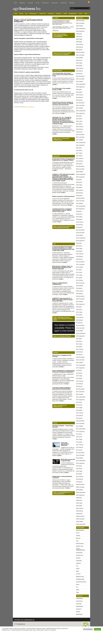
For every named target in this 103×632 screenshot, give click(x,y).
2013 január (79, 386)
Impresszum (63, 2)
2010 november (80, 455)
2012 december (80, 389)
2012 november (80, 391)
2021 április (79, 155)
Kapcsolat (30, 2)
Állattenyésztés (80, 530)
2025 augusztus (80, 31)
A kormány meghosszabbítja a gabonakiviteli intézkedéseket (61, 388)
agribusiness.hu (21, 624)
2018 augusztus (80, 240)
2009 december (80, 484)
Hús (77, 566)
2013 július (79, 370)
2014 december (80, 325)
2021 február (79, 161)
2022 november (80, 105)
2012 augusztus (80, 399)
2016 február (79, 293)
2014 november (80, 328)
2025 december (80, 20)
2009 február (79, 511)
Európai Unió (79, 555)
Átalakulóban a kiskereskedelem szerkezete (62, 477)
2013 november (80, 360)
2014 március (79, 349)
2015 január (79, 322)
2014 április (79, 346)
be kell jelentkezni (30, 106)
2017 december (80, 261)
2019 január (79, 227)
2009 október (79, 489)
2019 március (79, 222)
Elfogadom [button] (97, 629)
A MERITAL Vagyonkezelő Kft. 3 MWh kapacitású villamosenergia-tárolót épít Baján (62, 300)
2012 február (79, 415)
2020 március (79, 190)
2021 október (79, 139)
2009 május (79, 503)
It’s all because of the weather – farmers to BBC (62, 89)
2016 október (79, 285)
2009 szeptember (80, 492)
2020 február (79, 193)
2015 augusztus (80, 304)
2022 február (79, 129)
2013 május (79, 375)
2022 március (79, 126)
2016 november (80, 283)
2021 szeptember (80, 142)
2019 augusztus (80, 208)
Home (15, 2)
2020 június (79, 182)
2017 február (79, 280)
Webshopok (22, 2)
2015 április (79, 314)
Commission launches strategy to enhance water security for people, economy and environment (62, 103)
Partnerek (71, 2)
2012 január (79, 418)
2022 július (79, 116)
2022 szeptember (80, 110)
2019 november (80, 200)
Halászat (78, 563)
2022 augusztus (80, 113)
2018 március (79, 253)
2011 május (79, 439)
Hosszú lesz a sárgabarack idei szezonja (61, 356)
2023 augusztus (80, 86)
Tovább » (55, 84)
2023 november (80, 79)
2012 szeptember (80, 397)
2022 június (79, 118)
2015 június (79, 309)
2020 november (80, 169)
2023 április (79, 92)
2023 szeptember (80, 84)
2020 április (79, 187)
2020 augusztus (80, 177)
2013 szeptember (80, 365)
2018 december (80, 230)
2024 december (80, 52)
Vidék (85, 13)
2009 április (79, 505)
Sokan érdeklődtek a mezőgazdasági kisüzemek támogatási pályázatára (63, 371)
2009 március (79, 508)
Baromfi (78, 538)
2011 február (79, 447)
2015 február (79, 320)
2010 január (79, 481)
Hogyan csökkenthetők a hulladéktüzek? (60, 283)
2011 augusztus (80, 431)
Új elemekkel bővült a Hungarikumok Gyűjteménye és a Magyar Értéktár (63, 159)
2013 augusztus (80, 367)
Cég (26, 13)
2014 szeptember (80, 333)
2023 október (79, 81)
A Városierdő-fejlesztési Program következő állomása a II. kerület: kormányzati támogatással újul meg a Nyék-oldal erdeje (62, 22)
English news (43, 13)
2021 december (80, 134)
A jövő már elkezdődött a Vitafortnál (65, 444)
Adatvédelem (54, 2)
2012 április (79, 410)
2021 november (80, 137)
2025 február (79, 47)
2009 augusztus (80, 495)
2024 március (79, 68)
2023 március (79, 94)
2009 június (79, 500)
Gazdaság (59, 13)
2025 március (79, 44)
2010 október (79, 458)
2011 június (79, 436)
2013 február (79, 383)
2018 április (79, 251)
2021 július (79, 147)
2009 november (80, 487)
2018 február (79, 256)
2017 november (80, 264)
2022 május (79, 121)
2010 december (80, 452)
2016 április (79, 288)
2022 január (79, 132)
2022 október (79, 108)
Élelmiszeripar (34, 13)
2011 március (79, 444)
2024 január (79, 73)
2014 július (79, 338)
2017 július (79, 269)
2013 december (80, 357)
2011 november (80, 423)
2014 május (79, 344)
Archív (15, 13)
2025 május (79, 39)
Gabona (78, 558)
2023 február (79, 97)
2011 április (79, 442)
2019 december (80, 198)
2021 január (79, 163)
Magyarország (80, 576)
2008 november (80, 519)
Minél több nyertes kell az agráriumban (68, 460)
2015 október (79, 301)
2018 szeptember (80, 238)
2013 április (79, 378)
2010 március (79, 476)
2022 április (79, 124)
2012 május (79, 407)
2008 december (80, 516)
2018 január (79, 259)
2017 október (79, 267)
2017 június (79, 272)
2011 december (80, 420)
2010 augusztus (80, 463)
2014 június (79, 341)
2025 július (79, 33)
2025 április (79, 41)
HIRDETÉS (55, 30)
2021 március (79, 158)
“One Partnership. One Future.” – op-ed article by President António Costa (62, 27)
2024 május (79, 63)
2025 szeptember (80, 28)
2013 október (79, 362)
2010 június (79, 468)
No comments (28, 18)
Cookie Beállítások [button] (88, 629)
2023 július (79, 89)
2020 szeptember (80, 174)
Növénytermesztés (81, 581)
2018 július (79, 243)
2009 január (79, 513)
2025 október (79, 26)
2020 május (79, 185)
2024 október (79, 57)
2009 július (79, 497)
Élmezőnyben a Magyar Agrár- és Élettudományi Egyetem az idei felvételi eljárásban (62, 267)
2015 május (79, 312)
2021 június (79, 150)
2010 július (79, 466)
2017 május (79, 275)
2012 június (79, 405)
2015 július (79, 306)
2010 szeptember (80, 460)
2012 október (79, 394)
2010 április (79, 473)
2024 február (79, 71)
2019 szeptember (80, 206)
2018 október (79, 235)
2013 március (79, 381)
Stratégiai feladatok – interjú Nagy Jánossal (62, 426)
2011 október (79, 426)
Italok (77, 571)
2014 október (79, 330)
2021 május (79, 153)
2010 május (79, 471)
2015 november (80, 299)
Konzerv (78, 573)
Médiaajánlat (45, 2)
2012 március (79, 413)
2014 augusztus (80, 336)
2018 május (79, 248)
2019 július (79, 211)
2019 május (79, 216)
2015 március (79, 317)
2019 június (79, 214)
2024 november (80, 55)
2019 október (79, 203)
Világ (77, 592)
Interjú (65, 13)
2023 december (80, 76)
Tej (77, 587)
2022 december (80, 102)
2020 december (80, 166)
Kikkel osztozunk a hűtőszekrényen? (63, 196)
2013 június (79, 373)
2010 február (79, 479)
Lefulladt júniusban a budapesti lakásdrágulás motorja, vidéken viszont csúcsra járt (62, 210)
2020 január (79, 195)
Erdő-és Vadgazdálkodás (80, 549)
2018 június (79, 246)
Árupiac (21, 13)
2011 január (79, 450)
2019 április (79, 219)
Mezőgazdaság (73, 13)
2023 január (79, 100)
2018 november (80, 232)
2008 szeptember (80, 524)
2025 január (79, 49)
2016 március (79, 291)
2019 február (79, 224)
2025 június (79, 36)
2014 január (79, 354)
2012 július (79, 402)
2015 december (80, 296)
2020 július (79, 179)
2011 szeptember (80, 428)
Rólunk (37, 2)
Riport (80, 13)
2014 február (79, 352)
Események (51, 13)
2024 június (79, 60)
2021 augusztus (80, 145)
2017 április (79, 277)
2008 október (79, 521)
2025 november (80, 23)
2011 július (79, 434)
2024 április (79, 65)
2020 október (79, 171)
